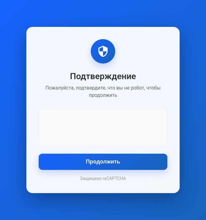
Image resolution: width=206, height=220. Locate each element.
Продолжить (103, 162)
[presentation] (103, 126)
